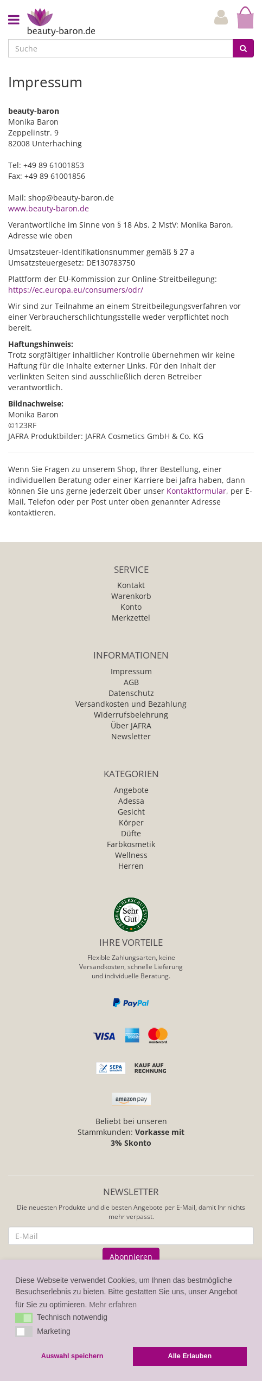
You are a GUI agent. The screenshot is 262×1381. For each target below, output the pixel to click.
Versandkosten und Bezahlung (131, 704)
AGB (131, 682)
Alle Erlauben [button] (190, 1356)
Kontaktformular (196, 491)
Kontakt (131, 585)
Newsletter (131, 736)
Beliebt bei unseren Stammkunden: (131, 1132)
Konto (131, 607)
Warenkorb (131, 596)
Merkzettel (131, 617)
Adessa (131, 801)
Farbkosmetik (131, 844)
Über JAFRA (131, 725)
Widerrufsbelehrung (131, 714)
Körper (131, 822)
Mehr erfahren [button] (113, 1304)
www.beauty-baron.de (48, 208)
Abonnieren (131, 1256)
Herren (131, 866)
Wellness (131, 855)
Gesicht (131, 811)
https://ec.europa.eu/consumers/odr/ (75, 290)
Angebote (131, 790)
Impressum (131, 671)
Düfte (131, 833)
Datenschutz (131, 693)
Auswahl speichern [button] (72, 1356)
